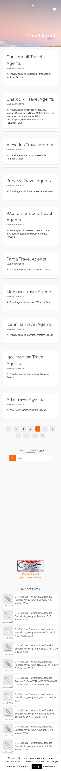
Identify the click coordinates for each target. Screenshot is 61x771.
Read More (49, 766)
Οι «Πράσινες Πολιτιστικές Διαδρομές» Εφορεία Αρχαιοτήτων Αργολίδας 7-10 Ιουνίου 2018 (34, 729)
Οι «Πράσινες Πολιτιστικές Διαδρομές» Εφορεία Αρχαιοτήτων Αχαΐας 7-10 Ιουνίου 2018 (36, 697)
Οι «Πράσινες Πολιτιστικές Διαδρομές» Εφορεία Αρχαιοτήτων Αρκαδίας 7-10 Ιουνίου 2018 (34, 746)
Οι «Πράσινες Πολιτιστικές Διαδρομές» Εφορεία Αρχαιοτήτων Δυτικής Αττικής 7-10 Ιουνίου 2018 (36, 648)
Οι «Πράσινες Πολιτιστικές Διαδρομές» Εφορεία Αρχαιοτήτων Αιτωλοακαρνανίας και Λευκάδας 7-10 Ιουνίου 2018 (35, 713)
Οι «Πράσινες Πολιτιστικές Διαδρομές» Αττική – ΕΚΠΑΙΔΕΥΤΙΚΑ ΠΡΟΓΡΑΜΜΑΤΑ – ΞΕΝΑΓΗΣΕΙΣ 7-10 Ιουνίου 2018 (36, 681)
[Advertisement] (27, 486)
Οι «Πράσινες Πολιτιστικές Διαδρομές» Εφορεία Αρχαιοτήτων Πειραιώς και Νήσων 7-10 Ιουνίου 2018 (36, 664)
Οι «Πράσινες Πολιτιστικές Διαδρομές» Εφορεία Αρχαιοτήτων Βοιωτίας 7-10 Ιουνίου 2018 (34, 616)
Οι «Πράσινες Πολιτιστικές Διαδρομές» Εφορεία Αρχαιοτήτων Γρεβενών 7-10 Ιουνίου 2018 (34, 600)
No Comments (17, 68)
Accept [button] (37, 766)
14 (35, 436)
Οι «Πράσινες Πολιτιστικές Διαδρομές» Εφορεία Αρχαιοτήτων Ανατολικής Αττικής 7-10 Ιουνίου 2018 (35, 632)
